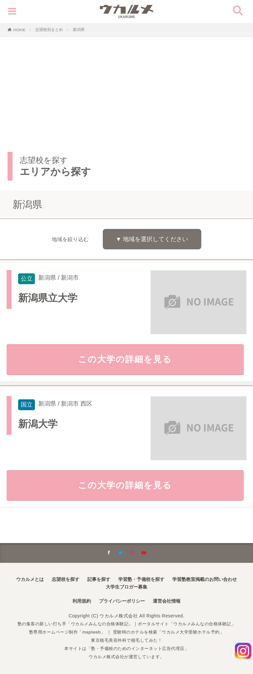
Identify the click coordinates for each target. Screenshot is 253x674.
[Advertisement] (126, 86)
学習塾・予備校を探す (141, 580)
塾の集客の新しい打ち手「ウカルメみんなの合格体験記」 (72, 624)
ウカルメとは (30, 580)
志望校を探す (65, 580)
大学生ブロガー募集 (126, 587)
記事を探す (98, 580)
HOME (19, 30)
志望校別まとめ (49, 29)
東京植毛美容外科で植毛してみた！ (126, 640)
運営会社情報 (167, 601)
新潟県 (79, 29)
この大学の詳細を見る (126, 361)
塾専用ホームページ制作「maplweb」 (63, 632)
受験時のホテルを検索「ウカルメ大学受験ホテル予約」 (171, 632)
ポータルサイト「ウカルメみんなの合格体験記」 (190, 624)
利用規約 (81, 601)
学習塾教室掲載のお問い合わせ (204, 580)
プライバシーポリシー (122, 601)
